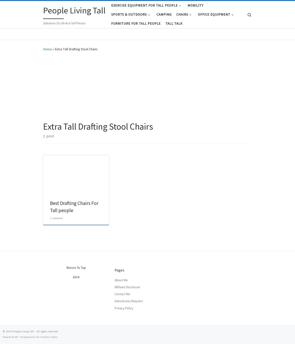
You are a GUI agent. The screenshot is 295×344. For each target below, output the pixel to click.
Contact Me (122, 294)
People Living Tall (23, 331)
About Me (121, 280)
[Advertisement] (147, 85)
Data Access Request (129, 301)
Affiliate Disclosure (127, 287)
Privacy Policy (124, 308)
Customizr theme (49, 337)
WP (16, 337)
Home (47, 49)
